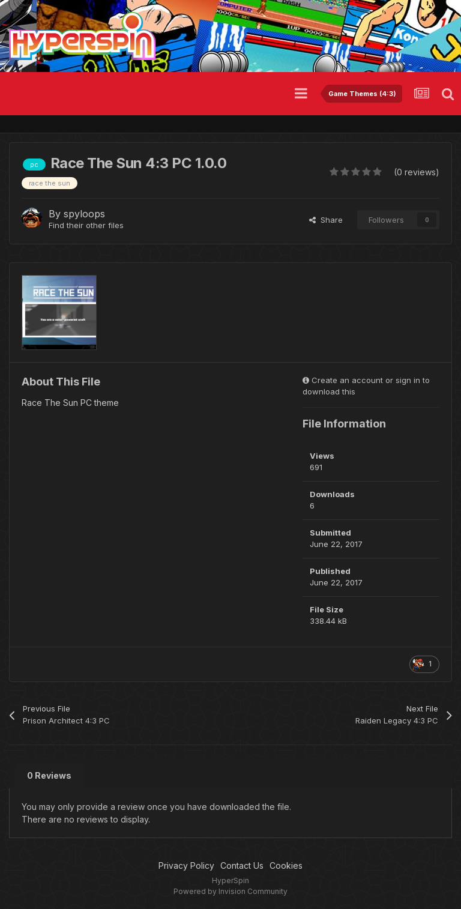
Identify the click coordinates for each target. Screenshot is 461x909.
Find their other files (86, 225)
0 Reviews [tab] (49, 775)
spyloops (84, 214)
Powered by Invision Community (230, 891)
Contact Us (242, 865)
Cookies (286, 865)
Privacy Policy (186, 865)
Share (326, 220)
